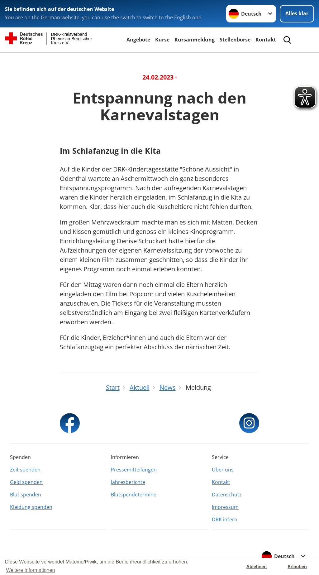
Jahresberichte (128, 482)
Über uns (223, 469)
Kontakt (265, 39)
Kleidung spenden (31, 507)
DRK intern (224, 519)
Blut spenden (25, 494)
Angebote (138, 39)
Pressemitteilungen (134, 469)
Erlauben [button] (297, 566)
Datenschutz (227, 494)
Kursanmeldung (194, 39)
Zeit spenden (25, 469)
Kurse (162, 39)
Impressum (225, 507)
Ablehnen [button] (256, 566)
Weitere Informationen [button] (30, 570)
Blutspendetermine (133, 494)
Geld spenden (26, 482)
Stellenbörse (235, 39)
